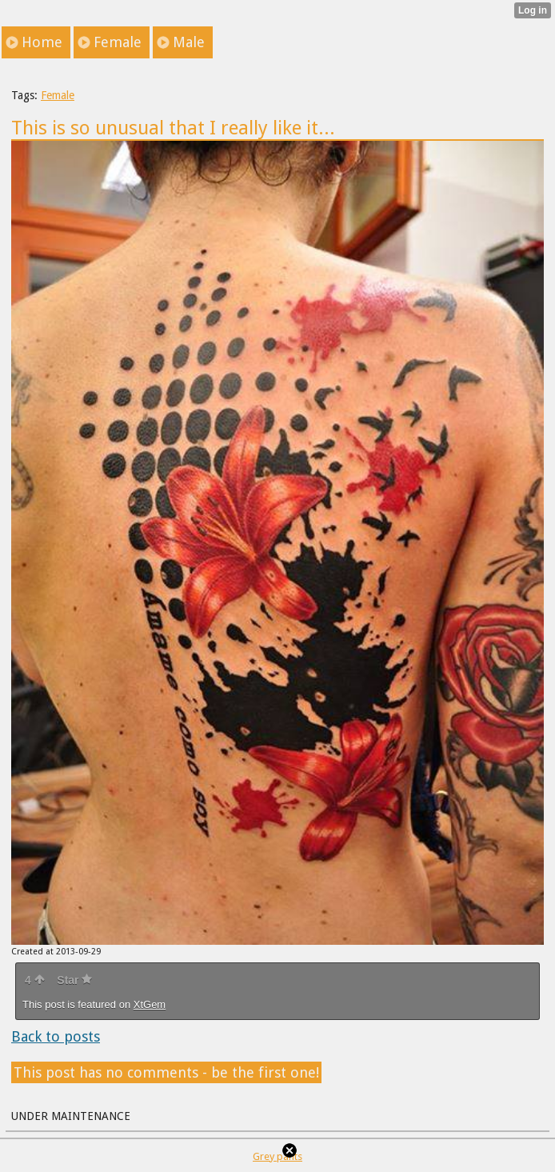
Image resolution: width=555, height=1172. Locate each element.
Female (57, 95)
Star (74, 980)
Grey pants (277, 1156)
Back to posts (55, 1036)
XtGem (150, 1004)
